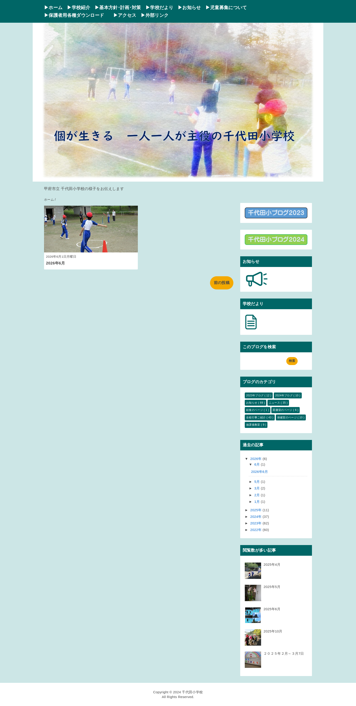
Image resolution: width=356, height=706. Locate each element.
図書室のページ (283, 410)
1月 (257, 502)
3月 (257, 488)
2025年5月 (272, 587)
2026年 (256, 459)
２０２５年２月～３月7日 (284, 653)
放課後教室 (253, 424)
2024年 (256, 516)
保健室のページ (287, 417)
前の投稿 (222, 283)
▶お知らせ (189, 7)
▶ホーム (53, 7)
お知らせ (252, 402)
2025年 (256, 510)
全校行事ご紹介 (256, 417)
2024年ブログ (284, 395)
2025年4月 (272, 564)
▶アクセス (124, 15)
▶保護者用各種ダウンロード (76, 15)
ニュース (275, 402)
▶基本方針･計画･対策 (118, 7)
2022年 (256, 530)
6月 (257, 464)
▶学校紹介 (78, 7)
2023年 (256, 523)
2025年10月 (273, 631)
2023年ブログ (255, 395)
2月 (257, 495)
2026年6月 (55, 263)
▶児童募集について (226, 7)
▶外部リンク (154, 15)
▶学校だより (159, 7)
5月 (257, 482)
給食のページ (255, 410)
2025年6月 (272, 609)
